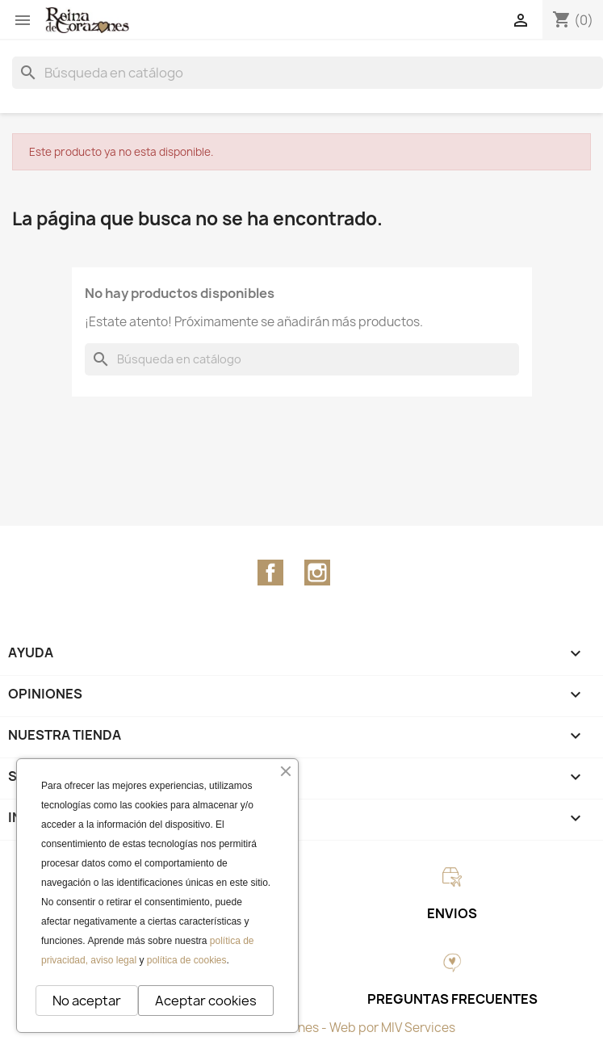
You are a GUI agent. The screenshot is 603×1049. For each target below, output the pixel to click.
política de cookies (187, 960)
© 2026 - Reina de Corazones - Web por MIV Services (301, 1027)
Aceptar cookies (206, 1000)
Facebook (270, 572)
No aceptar (86, 1000)
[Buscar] (307, 73)
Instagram (317, 572)
